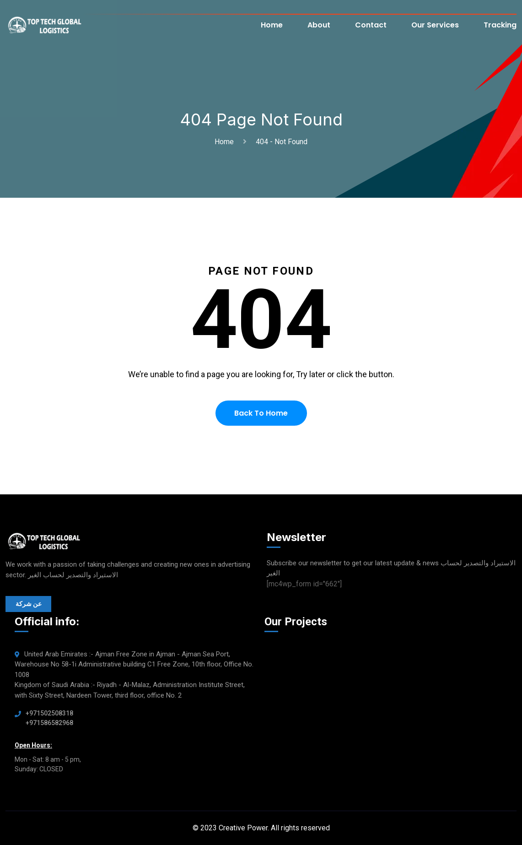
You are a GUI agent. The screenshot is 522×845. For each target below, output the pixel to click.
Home (272, 25)
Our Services (435, 25)
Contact (371, 25)
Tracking (500, 25)
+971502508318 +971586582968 (49, 718)
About (318, 25)
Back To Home (261, 413)
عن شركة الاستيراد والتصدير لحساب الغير (28, 606)
